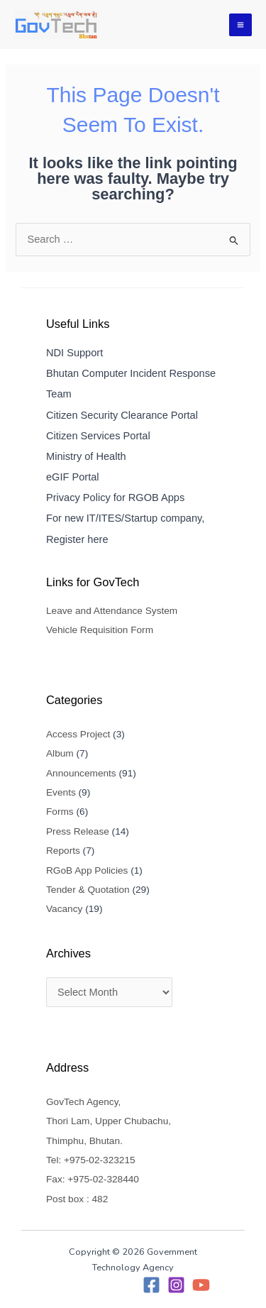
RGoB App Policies (87, 870)
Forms (60, 811)
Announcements (81, 773)
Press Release (77, 831)
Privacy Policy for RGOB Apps (115, 497)
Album (60, 753)
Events (61, 792)
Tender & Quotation (88, 889)
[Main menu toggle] (240, 24)
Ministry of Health (86, 456)
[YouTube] (201, 1285)
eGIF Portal (72, 477)
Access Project (78, 734)
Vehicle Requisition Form (99, 630)
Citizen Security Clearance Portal (122, 415)
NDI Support (74, 352)
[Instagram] (176, 1285)
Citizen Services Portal (98, 435)
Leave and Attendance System (111, 610)
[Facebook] (151, 1285)
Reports (63, 850)
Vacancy (64, 908)
